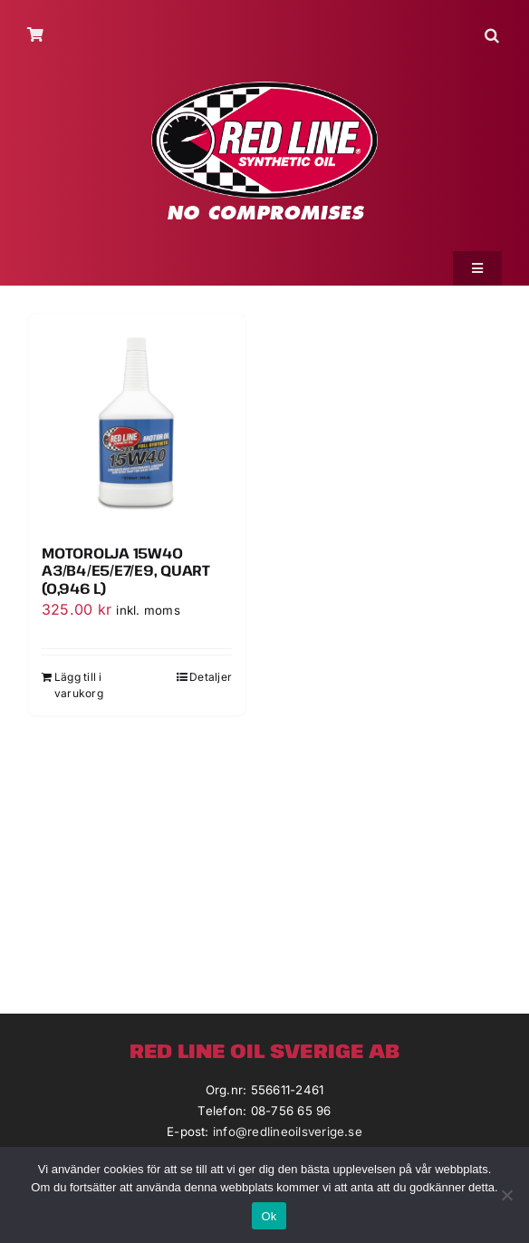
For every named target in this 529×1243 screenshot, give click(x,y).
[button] (493, 35)
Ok (268, 1216)
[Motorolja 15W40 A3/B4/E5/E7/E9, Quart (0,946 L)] (136, 422)
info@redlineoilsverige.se (287, 1131)
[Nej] (506, 1195)
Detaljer (210, 677)
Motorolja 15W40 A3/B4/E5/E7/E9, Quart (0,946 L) (126, 570)
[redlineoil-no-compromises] (264, 88)
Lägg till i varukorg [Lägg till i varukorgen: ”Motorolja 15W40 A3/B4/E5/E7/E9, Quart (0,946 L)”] (78, 685)
